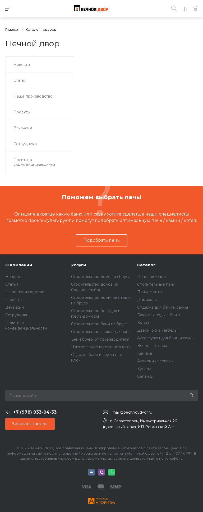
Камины (144, 353)
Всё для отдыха (152, 345)
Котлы (143, 322)
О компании (18, 264)
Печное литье (150, 292)
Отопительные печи (156, 284)
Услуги (78, 264)
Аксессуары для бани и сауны (165, 338)
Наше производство (24, 292)
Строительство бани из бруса (99, 324)
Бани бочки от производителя (100, 339)
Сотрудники (17, 315)
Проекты (13, 299)
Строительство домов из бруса (100, 276)
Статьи (11, 284)
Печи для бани (151, 276)
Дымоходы (147, 299)
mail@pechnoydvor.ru (132, 412)
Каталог (146, 264)
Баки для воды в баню (158, 315)
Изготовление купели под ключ (101, 347)
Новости (13, 276)
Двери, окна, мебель (156, 330)
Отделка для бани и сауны (162, 307)
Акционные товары (155, 361)
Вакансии (14, 307)
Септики (145, 376)
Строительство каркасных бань (100, 331)
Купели (144, 368)
